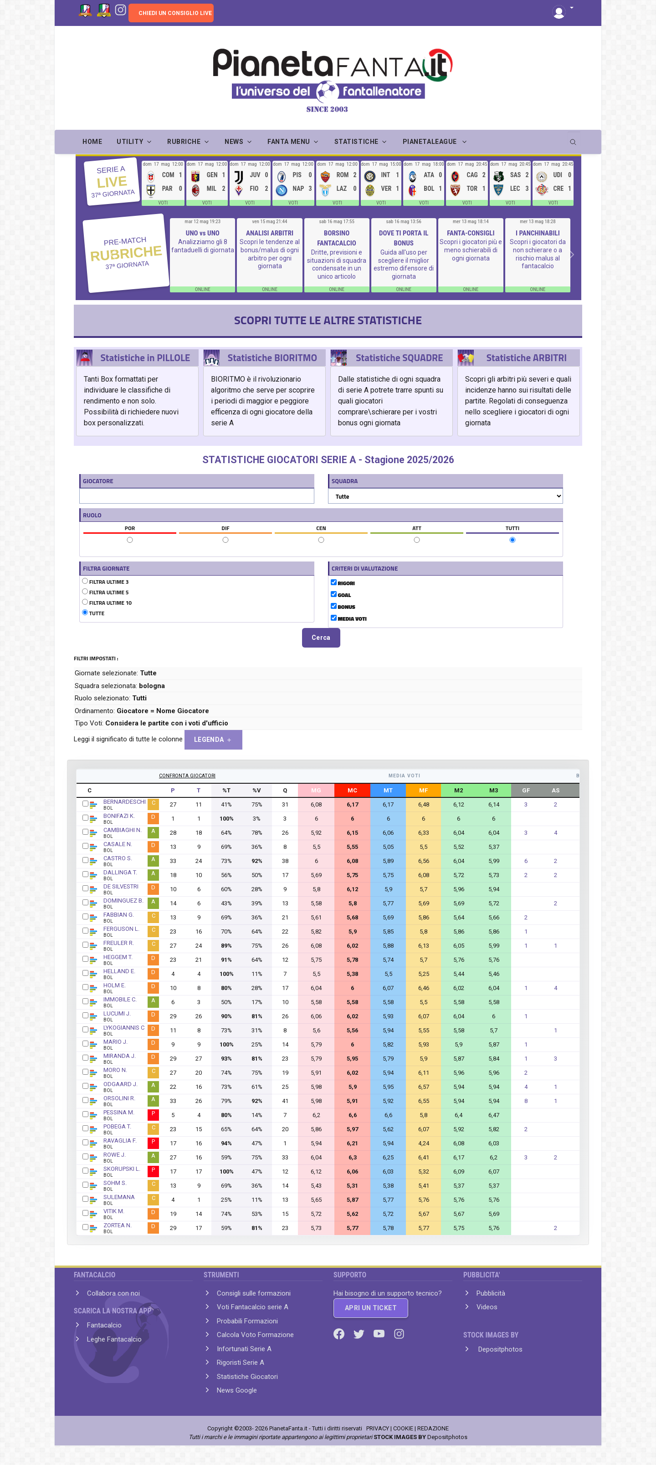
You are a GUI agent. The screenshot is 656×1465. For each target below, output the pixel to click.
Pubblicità (491, 1293)
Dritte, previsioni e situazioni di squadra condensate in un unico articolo (336, 264)
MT (388, 790)
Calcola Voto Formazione (255, 1335)
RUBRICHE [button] (183, 141)
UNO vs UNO (203, 233)
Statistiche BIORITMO (272, 357)
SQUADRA (345, 480)
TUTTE (93, 613)
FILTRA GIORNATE (106, 568)
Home (92, 141)
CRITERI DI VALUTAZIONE (365, 568)
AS (555, 790)
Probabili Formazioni (247, 1321)
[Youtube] (380, 1333)
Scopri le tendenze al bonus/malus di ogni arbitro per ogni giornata (270, 254)
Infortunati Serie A (244, 1349)
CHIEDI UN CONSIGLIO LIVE (175, 13)
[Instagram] (120, 9)
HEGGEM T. (118, 957)
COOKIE (403, 1428)
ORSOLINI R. (119, 1098)
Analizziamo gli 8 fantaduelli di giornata (202, 246)
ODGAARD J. (120, 1084)
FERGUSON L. (121, 928)
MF (423, 790)
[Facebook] (339, 1333)
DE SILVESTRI (120, 886)
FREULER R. (118, 942)
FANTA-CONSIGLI (470, 233)
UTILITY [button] (130, 141)
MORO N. (115, 1070)
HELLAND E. (119, 971)
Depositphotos (500, 1349)
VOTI (163, 203)
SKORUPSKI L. (121, 1168)
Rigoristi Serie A (240, 1362)
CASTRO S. (117, 858)
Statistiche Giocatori (247, 1377)
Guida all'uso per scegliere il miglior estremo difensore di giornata (404, 264)
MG (316, 790)
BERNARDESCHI (124, 801)
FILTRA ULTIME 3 (105, 582)
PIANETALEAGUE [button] (431, 141)
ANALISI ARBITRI (269, 233)
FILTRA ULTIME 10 (107, 603)
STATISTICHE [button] (356, 141)
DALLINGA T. (120, 872)
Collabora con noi (113, 1293)
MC (352, 790)
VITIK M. (113, 1211)
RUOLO (92, 515)
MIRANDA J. (119, 1055)
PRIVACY (377, 1428)
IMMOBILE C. (120, 999)
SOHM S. (115, 1182)
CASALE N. (117, 844)
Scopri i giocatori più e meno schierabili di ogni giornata (471, 249)
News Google (237, 1390)
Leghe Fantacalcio (114, 1339)
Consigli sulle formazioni (254, 1293)
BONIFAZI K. (119, 815)
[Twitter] (360, 1333)
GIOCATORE (98, 480)
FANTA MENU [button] (288, 141)
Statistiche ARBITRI (527, 357)
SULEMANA (119, 1197)
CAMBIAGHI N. (122, 830)
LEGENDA (213, 740)
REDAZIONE (433, 1428)
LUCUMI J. (117, 1013)
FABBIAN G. (118, 914)
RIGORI (343, 583)
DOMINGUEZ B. (123, 900)
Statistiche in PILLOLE (145, 357)
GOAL (341, 595)
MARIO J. (115, 1041)
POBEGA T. (117, 1126)
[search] (574, 139)
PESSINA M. (118, 1112)
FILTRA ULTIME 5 (105, 592)
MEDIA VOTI (349, 619)
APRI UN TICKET (371, 1308)
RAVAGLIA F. (120, 1140)
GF (526, 790)
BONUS (343, 607)
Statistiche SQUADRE (399, 357)
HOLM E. (114, 985)
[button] (563, 8)
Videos (487, 1307)
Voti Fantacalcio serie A (252, 1307)
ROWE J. (114, 1154)
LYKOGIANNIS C (123, 1027)
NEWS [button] (234, 141)
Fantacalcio (104, 1325)
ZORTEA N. (117, 1225)
